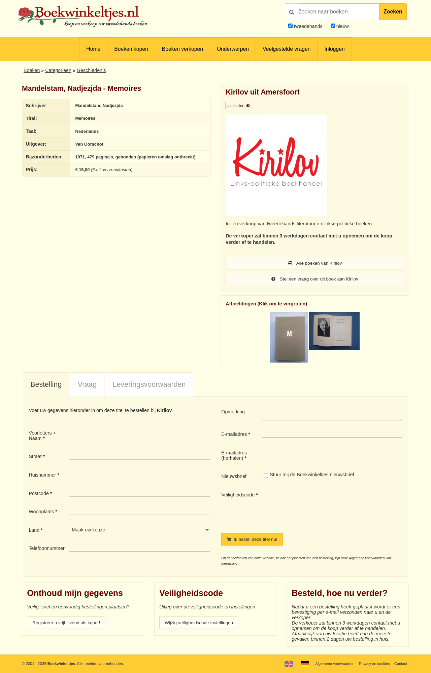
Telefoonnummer (46, 549)
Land (34, 530)
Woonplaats (41, 512)
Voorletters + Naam (42, 436)
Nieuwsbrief (233, 477)
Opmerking (233, 412)
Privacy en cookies (373, 664)
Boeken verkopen (182, 49)
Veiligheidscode (238, 495)
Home (93, 49)
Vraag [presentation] (87, 385)
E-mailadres (234, 435)
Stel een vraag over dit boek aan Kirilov (315, 279)
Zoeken (393, 11)
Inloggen (334, 49)
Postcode (38, 494)
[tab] (46, 385)
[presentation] (318, 507)
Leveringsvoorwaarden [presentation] (149, 385)
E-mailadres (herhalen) (234, 456)
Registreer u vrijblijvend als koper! (68, 624)
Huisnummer (42, 475)
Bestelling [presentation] (46, 385)
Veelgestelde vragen (286, 49)
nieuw (342, 26)
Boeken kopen (131, 49)
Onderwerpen (233, 49)
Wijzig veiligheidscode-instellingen (201, 624)
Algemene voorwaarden (367, 559)
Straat (35, 457)
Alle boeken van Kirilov (314, 263)
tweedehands (308, 26)
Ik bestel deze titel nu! (253, 540)
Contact (400, 664)
